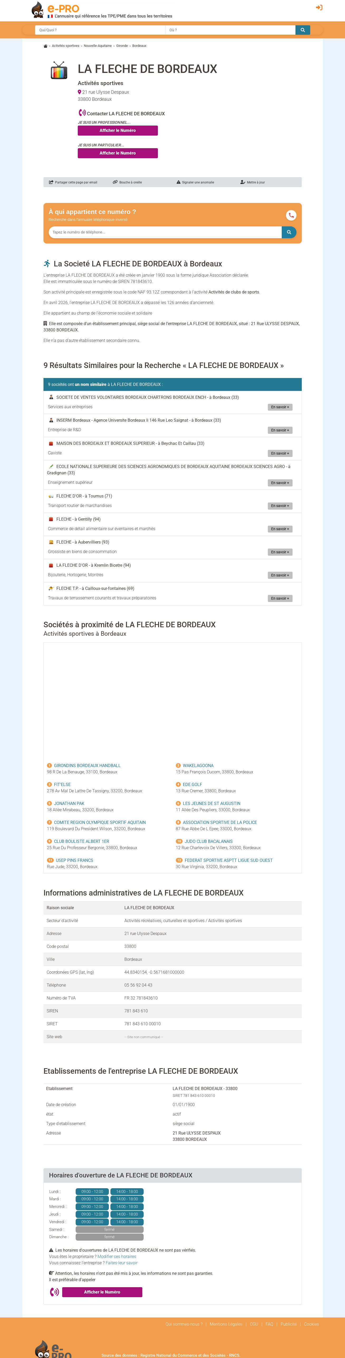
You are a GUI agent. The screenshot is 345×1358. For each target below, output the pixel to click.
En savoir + (280, 407)
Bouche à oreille (127, 182)
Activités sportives (65, 46)
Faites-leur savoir (122, 1262)
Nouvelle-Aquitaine (98, 46)
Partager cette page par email (73, 182)
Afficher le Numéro (118, 130)
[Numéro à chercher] (165, 232)
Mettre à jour (252, 182)
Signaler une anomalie (195, 182)
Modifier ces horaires (117, 1256)
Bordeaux (139, 46)
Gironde (122, 46)
